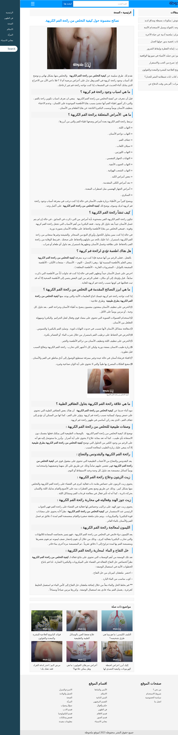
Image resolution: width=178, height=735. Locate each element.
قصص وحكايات (45, 717)
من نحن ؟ (137, 690)
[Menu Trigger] (13, 3)
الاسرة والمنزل (45, 690)
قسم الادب (47, 709)
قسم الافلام (82, 713)
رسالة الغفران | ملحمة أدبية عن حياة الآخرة (146, 34)
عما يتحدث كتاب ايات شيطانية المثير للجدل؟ (146, 76)
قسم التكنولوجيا (45, 713)
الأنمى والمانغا (81, 690)
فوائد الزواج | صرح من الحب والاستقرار (148, 62)
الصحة (97, 12)
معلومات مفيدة (45, 721)
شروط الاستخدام (133, 694)
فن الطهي (82, 709)
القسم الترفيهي (80, 701)
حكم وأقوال (82, 705)
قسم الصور (82, 717)
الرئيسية (107, 12)
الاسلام (84, 694)
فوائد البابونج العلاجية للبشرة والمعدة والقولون (144, 69)
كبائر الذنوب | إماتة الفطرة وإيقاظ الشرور (147, 48)
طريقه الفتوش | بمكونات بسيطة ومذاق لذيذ (146, 20)
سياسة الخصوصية (133, 697)
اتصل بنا (137, 701)
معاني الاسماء (81, 721)
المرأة (49, 701)
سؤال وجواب (46, 705)
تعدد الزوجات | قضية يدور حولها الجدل (149, 41)
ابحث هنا (48, 4)
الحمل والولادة (46, 694)
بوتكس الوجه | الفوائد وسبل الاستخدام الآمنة (145, 27)
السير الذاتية (81, 697)
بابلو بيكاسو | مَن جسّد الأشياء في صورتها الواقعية (143, 55)
